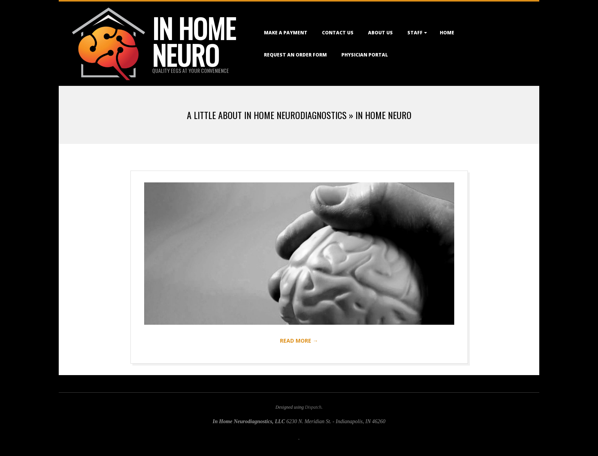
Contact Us (338, 32)
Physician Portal (364, 55)
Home (447, 32)
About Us (380, 32)
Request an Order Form (295, 55)
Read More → (299, 340)
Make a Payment (285, 32)
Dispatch (313, 407)
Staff (415, 32)
